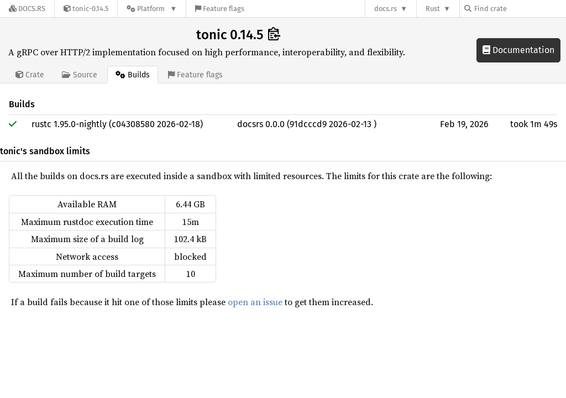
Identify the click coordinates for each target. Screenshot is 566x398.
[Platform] (152, 8)
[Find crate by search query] (519, 8)
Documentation (518, 50)
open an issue (255, 302)
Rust (433, 8)
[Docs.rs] (27, 8)
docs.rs (385, 8)
